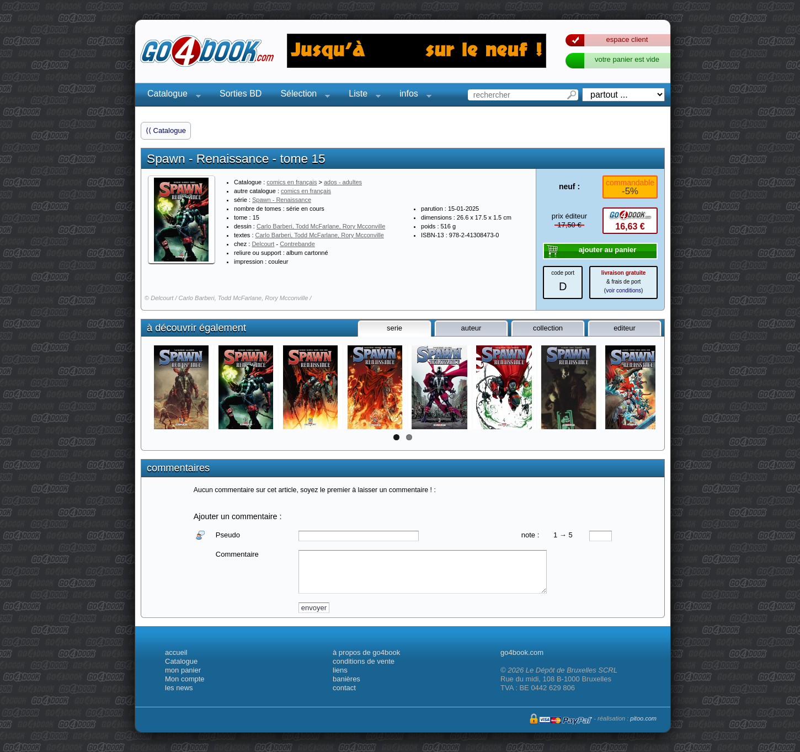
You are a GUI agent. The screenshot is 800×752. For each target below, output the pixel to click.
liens (340, 670)
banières (346, 679)
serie (394, 328)
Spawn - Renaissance (281, 199)
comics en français (291, 182)
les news (179, 688)
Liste (361, 95)
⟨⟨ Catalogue (166, 130)
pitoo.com (643, 718)
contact (344, 688)
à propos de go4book (366, 652)
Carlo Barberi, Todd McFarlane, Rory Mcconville (321, 226)
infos (412, 95)
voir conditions (623, 290)
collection (548, 328)
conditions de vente (363, 661)
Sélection (302, 95)
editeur (625, 328)
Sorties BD (241, 93)
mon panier (183, 670)
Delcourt (263, 244)
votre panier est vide (627, 59)
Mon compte (185, 679)
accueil (176, 652)
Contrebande (297, 244)
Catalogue (171, 95)
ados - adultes (343, 182)
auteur (471, 328)
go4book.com (521, 652)
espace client (627, 39)
